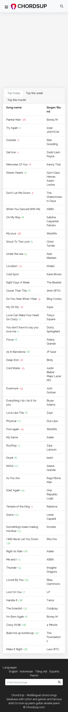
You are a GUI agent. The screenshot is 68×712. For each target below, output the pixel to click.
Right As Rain (17, 551)
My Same (12, 437)
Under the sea (16, 253)
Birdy (50, 360)
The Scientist (16, 608)
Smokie (51, 527)
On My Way (15, 217)
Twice (50, 600)
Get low (12, 152)
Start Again (15, 490)
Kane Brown (54, 274)
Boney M (52, 119)
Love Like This (17, 412)
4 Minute (52, 624)
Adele (50, 437)
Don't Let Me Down (20, 193)
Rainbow (52, 506)
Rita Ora (52, 539)
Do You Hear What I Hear (23, 298)
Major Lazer (54, 376)
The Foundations (54, 637)
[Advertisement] (34, 51)
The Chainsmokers (54, 197)
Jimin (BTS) (53, 290)
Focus (11, 339)
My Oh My (14, 307)
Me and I (13, 559)
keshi (50, 457)
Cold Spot (12, 274)
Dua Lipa (52, 421)
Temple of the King (19, 506)
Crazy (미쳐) (16, 624)
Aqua (50, 307)
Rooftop (13, 445)
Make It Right (16, 649)
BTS (56, 649)
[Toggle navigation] (61, 6)
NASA (12, 466)
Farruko (51, 225)
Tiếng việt (41, 671)
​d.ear (50, 128)
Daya (52, 201)
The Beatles (54, 282)
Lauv (50, 649)
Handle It (14, 600)
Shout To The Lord (19, 241)
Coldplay (52, 608)
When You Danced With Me (23, 209)
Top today (13, 93)
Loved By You (17, 579)
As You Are (13, 478)
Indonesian (26, 671)
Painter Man (16, 119)
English (13, 671)
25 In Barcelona (18, 351)
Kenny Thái (53, 164)
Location (14, 266)
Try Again (13, 128)
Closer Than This (18, 290)
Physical (13, 421)
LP (48, 592)
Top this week (34, 93)
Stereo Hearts (16, 172)
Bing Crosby (54, 298)
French (34, 675)
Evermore (14, 388)
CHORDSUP (29, 6)
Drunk (11, 457)
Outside (12, 140)
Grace (12, 514)
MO (49, 380)
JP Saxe (51, 351)
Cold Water (15, 368)
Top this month (16, 100)
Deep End (14, 360)
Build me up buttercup (22, 633)
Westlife (52, 233)
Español (54, 671)
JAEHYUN (53, 132)
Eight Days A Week (18, 282)
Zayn (50, 412)
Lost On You (15, 592)
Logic (50, 498)
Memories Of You (18, 164)
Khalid (50, 266)
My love (13, 233)
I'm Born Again (17, 616)
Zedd (50, 152)
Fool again (15, 429)
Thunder (13, 567)
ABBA (50, 209)
